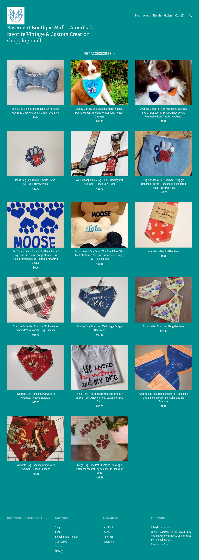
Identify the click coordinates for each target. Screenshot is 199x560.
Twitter (106, 532)
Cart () (179, 15)
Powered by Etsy (159, 544)
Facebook (108, 527)
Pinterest (108, 536)
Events (157, 15)
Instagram (108, 541)
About (146, 15)
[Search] (190, 16)
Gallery (168, 15)
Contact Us (61, 541)
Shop (137, 15)
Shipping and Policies (67, 536)
